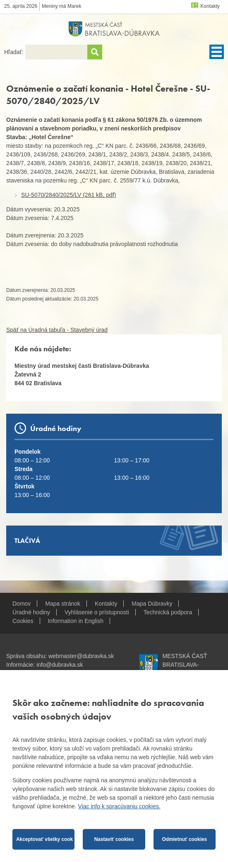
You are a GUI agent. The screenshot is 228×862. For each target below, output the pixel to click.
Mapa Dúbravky (152, 603)
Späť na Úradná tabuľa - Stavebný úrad (57, 330)
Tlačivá (27, 540)
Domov (21, 603)
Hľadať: (14, 52)
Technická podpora (168, 612)
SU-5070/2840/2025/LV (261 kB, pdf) (68, 195)
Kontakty (210, 6)
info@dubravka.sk (59, 664)
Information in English (75, 621)
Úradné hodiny (31, 612)
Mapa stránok (62, 603)
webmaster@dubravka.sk (81, 656)
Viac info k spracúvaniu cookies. (119, 806)
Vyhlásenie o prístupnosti (97, 612)
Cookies (23, 621)
